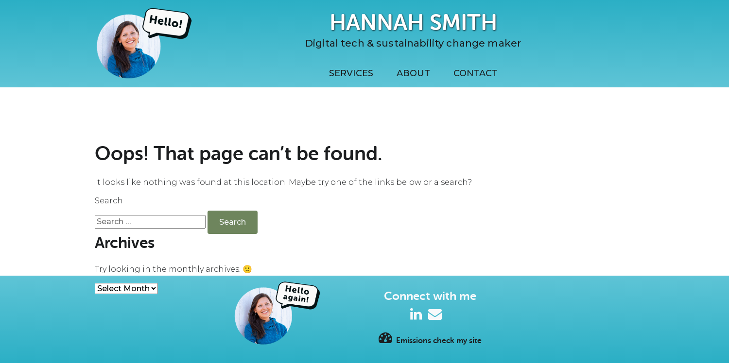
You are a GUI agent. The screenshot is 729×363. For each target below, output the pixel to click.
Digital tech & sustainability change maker (413, 43)
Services (351, 73)
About (413, 73)
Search (109, 200)
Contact (475, 73)
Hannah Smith (413, 23)
